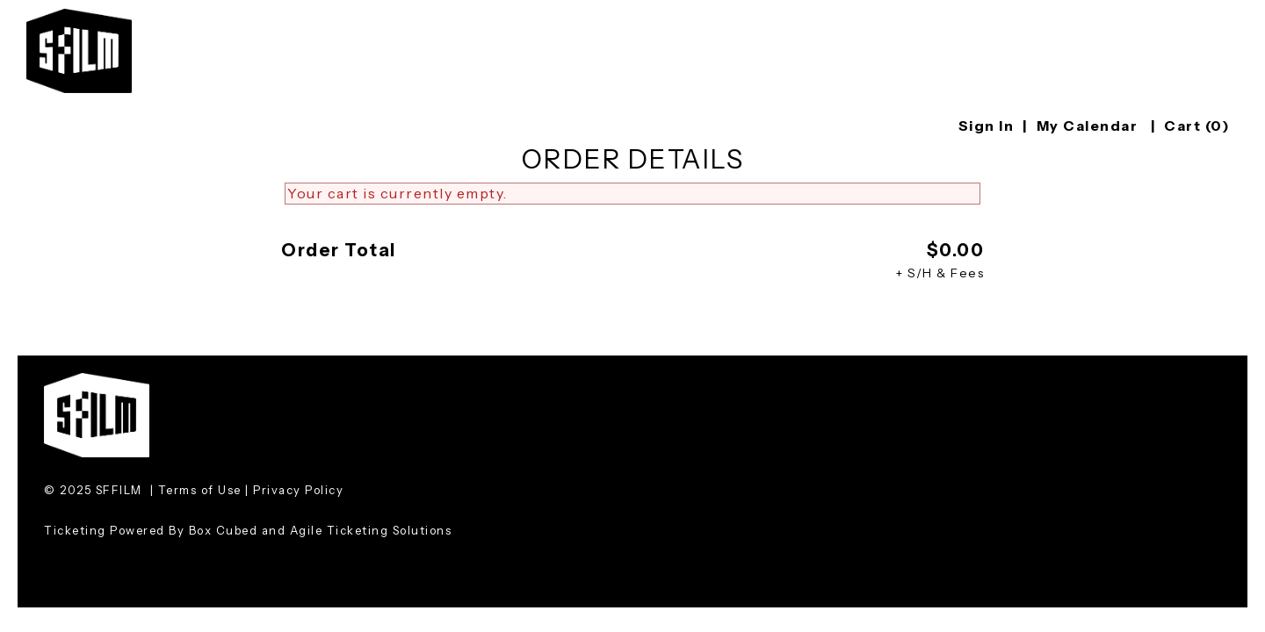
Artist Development (1161, 18)
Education (1001, 18)
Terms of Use (200, 490)
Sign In (986, 125)
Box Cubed (223, 530)
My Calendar (1089, 125)
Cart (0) (1197, 125)
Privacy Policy (298, 490)
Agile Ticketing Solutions (371, 530)
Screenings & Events (840, 18)
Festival (687, 18)
